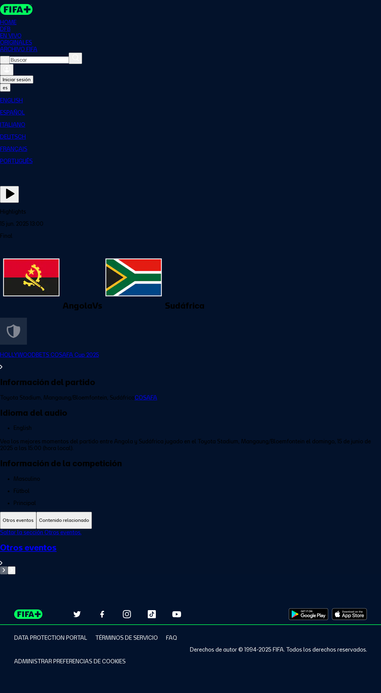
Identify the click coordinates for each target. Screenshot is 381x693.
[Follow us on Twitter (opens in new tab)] (77, 614)
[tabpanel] (190, 551)
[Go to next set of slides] (11, 570)
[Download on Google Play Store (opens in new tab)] (308, 614)
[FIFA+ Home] (16, 9)
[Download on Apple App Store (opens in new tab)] (349, 614)
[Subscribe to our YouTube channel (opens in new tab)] (176, 614)
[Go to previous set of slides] (4, 570)
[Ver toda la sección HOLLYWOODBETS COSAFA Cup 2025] (190, 360)
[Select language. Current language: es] (5, 88)
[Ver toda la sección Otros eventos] (190, 554)
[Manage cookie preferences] (70, 661)
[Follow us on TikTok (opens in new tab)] (151, 614)
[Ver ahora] (9, 194)
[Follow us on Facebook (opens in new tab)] (102, 614)
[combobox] (39, 60)
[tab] (18, 520)
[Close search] (5, 60)
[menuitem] (190, 100)
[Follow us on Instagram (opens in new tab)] (126, 614)
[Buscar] (75, 58)
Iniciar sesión (17, 79)
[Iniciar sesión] (6, 69)
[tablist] (190, 520)
